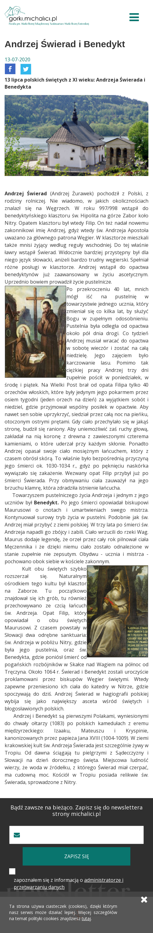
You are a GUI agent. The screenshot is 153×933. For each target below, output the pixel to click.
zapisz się (76, 856)
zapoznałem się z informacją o (68, 883)
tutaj (86, 918)
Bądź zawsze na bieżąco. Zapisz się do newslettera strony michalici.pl (76, 810)
